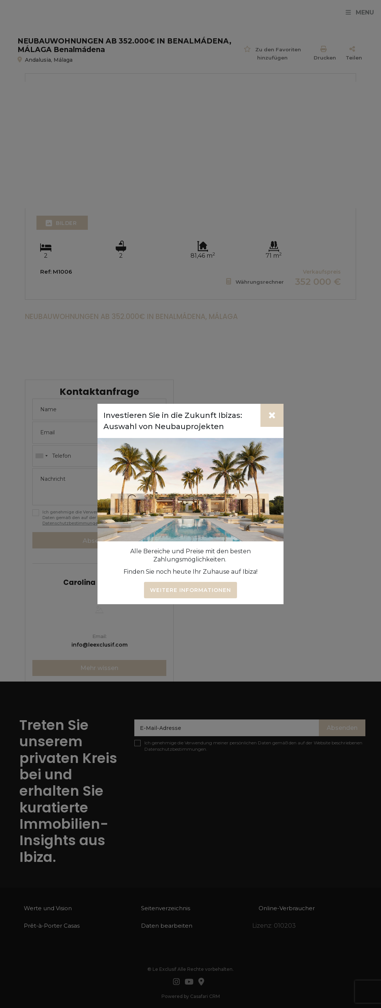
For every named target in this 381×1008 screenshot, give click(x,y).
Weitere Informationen (190, 590)
